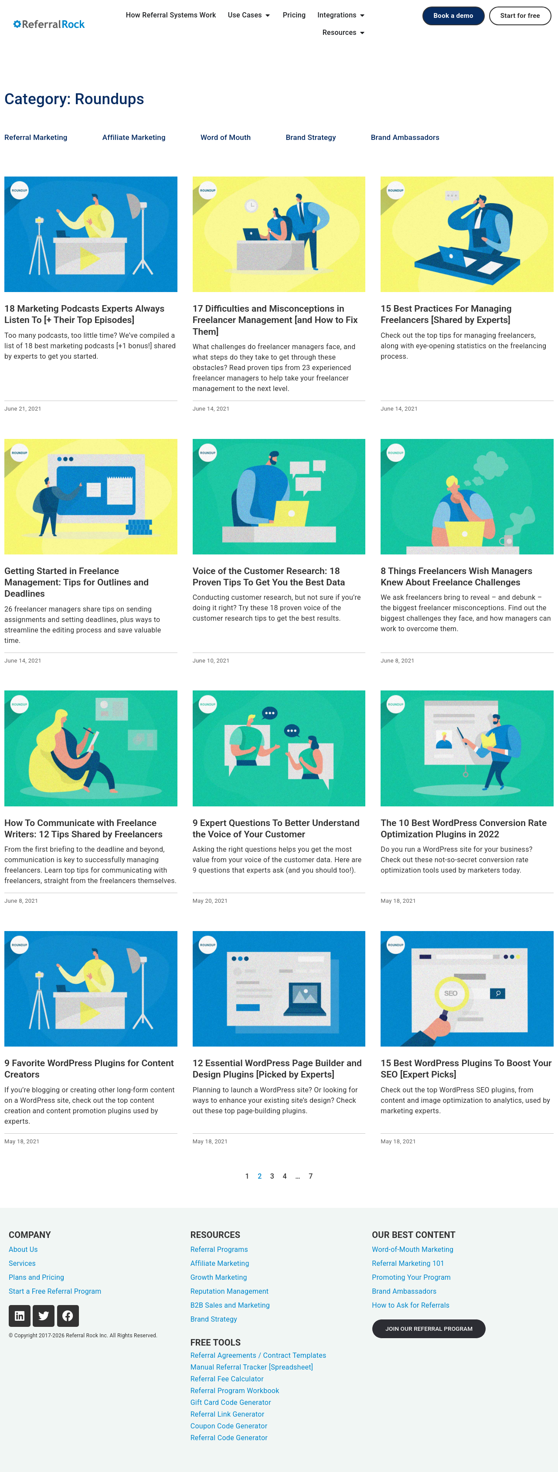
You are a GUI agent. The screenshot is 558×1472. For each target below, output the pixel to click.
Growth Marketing (219, 1277)
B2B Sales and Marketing (230, 1305)
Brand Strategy (311, 137)
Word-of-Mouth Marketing (412, 1249)
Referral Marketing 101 (408, 1263)
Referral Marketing (36, 137)
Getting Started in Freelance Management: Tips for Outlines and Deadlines (76, 582)
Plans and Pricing (36, 1277)
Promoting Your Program (411, 1277)
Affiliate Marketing (134, 137)
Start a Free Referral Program (55, 1291)
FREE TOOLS (216, 1342)
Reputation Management (230, 1291)
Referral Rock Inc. (87, 1336)
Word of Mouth (226, 137)
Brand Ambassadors (405, 137)
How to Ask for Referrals (410, 1305)
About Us (23, 1249)
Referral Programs (219, 1249)
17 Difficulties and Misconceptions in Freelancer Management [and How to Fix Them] (275, 320)
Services (22, 1263)
